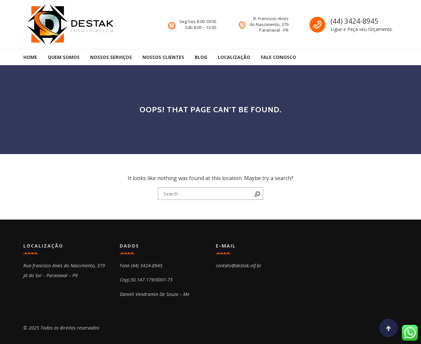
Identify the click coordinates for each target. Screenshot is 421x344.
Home (30, 57)
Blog (201, 57)
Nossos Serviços (111, 57)
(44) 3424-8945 (354, 21)
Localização (234, 57)
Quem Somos (64, 57)
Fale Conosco (278, 57)
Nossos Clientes (163, 57)
